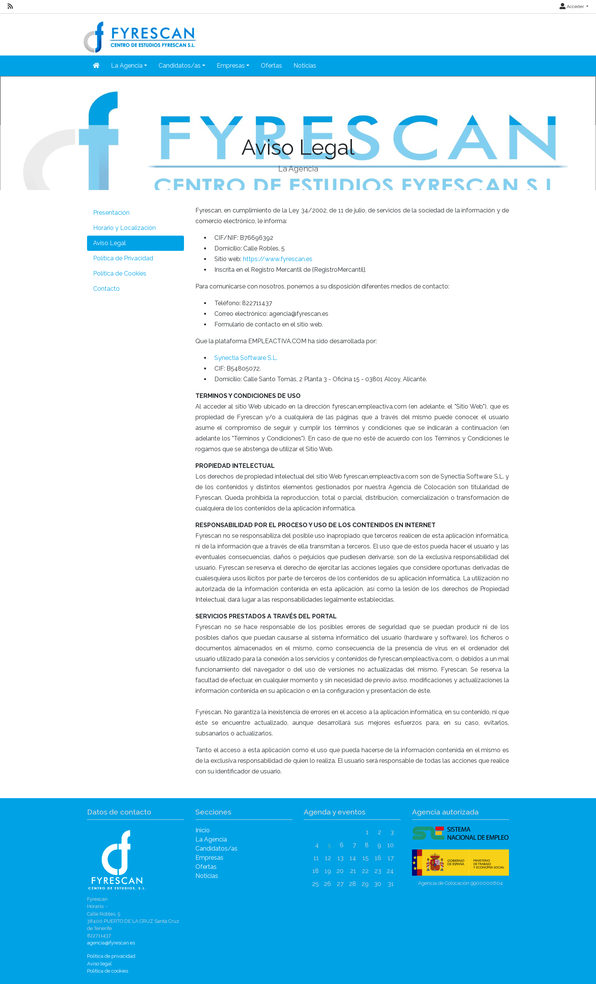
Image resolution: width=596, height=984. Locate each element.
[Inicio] (96, 65)
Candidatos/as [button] (180, 65)
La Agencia (211, 839)
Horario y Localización (124, 227)
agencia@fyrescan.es (111, 943)
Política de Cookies (119, 273)
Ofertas (271, 65)
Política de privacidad (111, 956)
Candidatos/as (216, 848)
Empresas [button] (231, 65)
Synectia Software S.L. (245, 357)
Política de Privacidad (123, 258)
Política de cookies (107, 971)
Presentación (111, 212)
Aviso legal (99, 964)
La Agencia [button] (127, 65)
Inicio (202, 830)
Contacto (106, 288)
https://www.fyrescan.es (277, 259)
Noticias (304, 65)
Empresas (209, 857)
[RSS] (10, 6)
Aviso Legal (109, 243)
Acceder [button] (572, 6)
